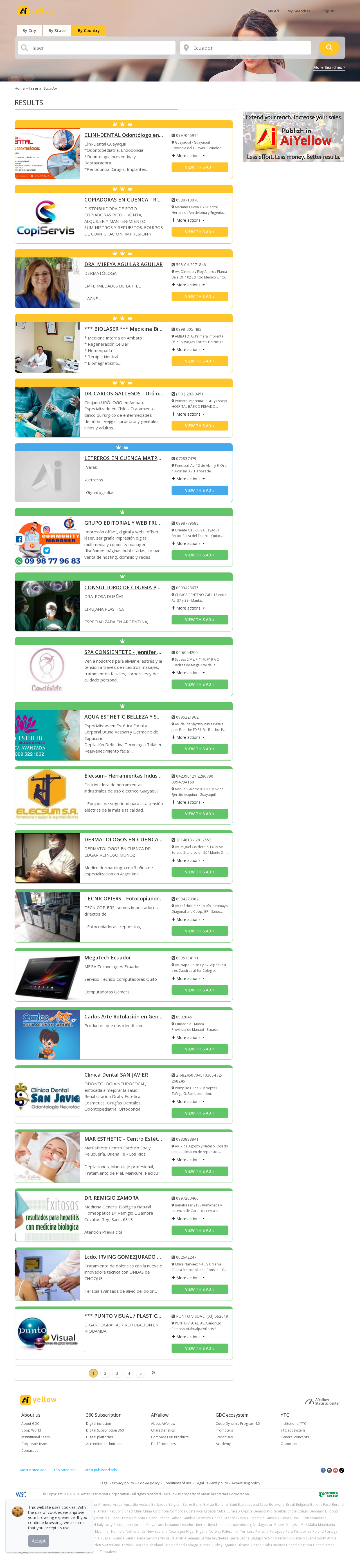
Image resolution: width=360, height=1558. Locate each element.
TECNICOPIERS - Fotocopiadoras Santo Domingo (123, 899)
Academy (223, 1443)
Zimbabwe (108, 1551)
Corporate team (34, 1443)
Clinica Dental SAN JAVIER (116, 1075)
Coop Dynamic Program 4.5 (238, 1423)
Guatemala (255, 1518)
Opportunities (292, 1443)
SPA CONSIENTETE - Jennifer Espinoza (123, 652)
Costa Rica (194, 1511)
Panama (261, 1531)
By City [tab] (29, 30)
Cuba (221, 1511)
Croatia (210, 1511)
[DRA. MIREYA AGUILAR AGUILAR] (47, 282)
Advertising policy (246, 1483)
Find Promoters (163, 1443)
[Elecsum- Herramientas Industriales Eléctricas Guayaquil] (47, 797)
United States (323, 1545)
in (43, 88)
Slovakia (295, 1538)
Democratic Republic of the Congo (280, 1511)
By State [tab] (57, 30)
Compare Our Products (169, 1437)
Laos (160, 1524)
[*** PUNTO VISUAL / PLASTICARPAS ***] (47, 1334)
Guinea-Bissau (289, 1518)
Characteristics (163, 1430)
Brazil (290, 1504)
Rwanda (118, 1538)
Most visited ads (33, 1470)
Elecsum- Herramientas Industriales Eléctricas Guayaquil (123, 776)
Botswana (277, 1504)
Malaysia (293, 1524)
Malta (312, 1524)
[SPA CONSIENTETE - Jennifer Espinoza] (47, 670)
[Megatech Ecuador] (47, 976)
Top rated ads (64, 1470)
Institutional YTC (293, 1423)
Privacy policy (123, 1483)
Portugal (331, 1531)
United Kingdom (299, 1545)
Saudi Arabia (176, 1538)
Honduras (318, 1518)
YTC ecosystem (293, 1430)
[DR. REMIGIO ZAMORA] (47, 1216)
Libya (210, 1524)
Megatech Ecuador (107, 958)
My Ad (273, 10)
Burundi (338, 1504)
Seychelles (220, 1538)
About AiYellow (163, 1423)
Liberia (199, 1524)
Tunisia (205, 1545)
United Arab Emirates (268, 1545)
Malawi (279, 1524)
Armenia (105, 1504)
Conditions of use (177, 1483)
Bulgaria (302, 1504)
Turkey (217, 1545)
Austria (144, 1504)
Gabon (175, 1518)
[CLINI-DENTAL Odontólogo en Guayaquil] (47, 153)
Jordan (139, 1524)
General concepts (295, 1437)
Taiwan (127, 1545)
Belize (187, 1504)
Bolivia (208, 1504)
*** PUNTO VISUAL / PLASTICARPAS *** (123, 1316)
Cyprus (246, 1511)
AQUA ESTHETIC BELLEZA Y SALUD (123, 717)
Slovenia (309, 1538)
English (328, 10)
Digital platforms (99, 1437)
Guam (241, 1518)
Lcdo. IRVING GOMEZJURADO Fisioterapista (123, 1257)
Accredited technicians (104, 1443)
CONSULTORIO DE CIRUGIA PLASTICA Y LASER (123, 588)
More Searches (327, 67)
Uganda (230, 1545)
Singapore (259, 1538)
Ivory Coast (114, 1524)
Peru (289, 1531)
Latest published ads (100, 1470)
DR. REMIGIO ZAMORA (111, 1198)
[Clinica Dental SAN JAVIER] (47, 1096)
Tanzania (141, 1545)
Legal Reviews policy (211, 1483)
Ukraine (243, 1545)
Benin (197, 1504)
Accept (39, 1541)
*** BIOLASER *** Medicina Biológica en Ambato (123, 329)
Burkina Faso (320, 1504)
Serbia (206, 1538)
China (147, 1511)
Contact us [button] (29, 1450)
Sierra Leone (239, 1538)
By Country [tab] (89, 30)
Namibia (118, 1531)
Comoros (177, 1511)
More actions (187, 155)
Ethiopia (138, 1518)
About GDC (30, 1423)
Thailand (156, 1545)
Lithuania (223, 1524)
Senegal (193, 1538)
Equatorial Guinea (105, 1518)
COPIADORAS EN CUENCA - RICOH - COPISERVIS (123, 200)
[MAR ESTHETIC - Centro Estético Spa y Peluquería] (47, 1157)
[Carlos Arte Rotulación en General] (47, 1034)
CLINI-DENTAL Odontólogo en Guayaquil (123, 135)
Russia (105, 1538)
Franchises (224, 1437)
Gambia (189, 1518)
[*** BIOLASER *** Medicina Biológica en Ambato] (47, 347)
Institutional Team (35, 1437)
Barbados (159, 1504)
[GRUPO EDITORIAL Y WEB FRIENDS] (47, 541)
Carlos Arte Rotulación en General (123, 1017)
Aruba (118, 1504)
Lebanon (172, 1524)
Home (20, 88)
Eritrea (125, 1518)
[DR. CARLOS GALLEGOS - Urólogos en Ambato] (47, 412)
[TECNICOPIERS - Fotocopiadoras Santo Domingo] (47, 917)
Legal (104, 1483)
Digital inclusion (98, 1423)
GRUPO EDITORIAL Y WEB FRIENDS (123, 523)
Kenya (150, 1524)
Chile (138, 1511)
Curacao (233, 1511)
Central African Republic (104, 1511)
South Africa (326, 1538)
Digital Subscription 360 (105, 1430)
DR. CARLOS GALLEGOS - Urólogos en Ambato (123, 394)
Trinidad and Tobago (181, 1545)
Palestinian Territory (238, 1531)
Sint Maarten (278, 1538)
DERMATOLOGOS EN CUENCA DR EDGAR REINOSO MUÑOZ (123, 840)
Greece (229, 1518)
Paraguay (276, 1531)
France (164, 1518)
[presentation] (29, 30)
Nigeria (202, 1531)
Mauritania (326, 1524)
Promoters (224, 1430)
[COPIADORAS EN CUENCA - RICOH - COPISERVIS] (47, 218)
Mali (304, 1524)
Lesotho (186, 1524)
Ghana (217, 1518)
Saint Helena (135, 1538)
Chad (128, 1511)
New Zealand (157, 1531)
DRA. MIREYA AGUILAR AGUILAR (123, 265)
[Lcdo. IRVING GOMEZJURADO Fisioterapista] (47, 1275)
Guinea (271, 1518)
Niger (190, 1531)
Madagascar (263, 1524)
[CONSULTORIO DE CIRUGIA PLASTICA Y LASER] (47, 606)
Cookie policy (148, 1483)
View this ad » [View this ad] (200, 167)
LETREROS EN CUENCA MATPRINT (123, 458)
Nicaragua (177, 1531)
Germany (203, 1518)
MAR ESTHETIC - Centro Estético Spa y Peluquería (123, 1139)
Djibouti (331, 1511)
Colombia (161, 1511)
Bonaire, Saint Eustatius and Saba (241, 1504)
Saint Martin (155, 1538)
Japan (128, 1524)
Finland (152, 1518)
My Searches (298, 10)
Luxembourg (241, 1524)
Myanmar (102, 1531)
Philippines (302, 1531)
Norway (215, 1531)
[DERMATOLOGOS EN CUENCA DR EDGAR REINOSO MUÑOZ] (47, 858)
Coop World (31, 1430)
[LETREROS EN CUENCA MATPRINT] (47, 476)
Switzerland (111, 1545)
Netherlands (135, 1531)
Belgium (174, 1504)
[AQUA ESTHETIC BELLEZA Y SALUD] (47, 735)
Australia (131, 1504)
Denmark (316, 1511)
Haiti (305, 1518)
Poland (318, 1531)
